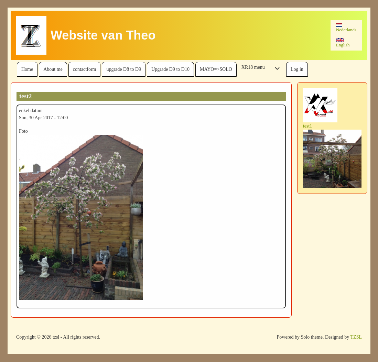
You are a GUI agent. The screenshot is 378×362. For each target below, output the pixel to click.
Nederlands (346, 27)
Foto (23, 131)
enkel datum (31, 110)
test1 (307, 126)
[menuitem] (27, 69)
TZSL (356, 337)
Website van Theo (103, 35)
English (343, 42)
